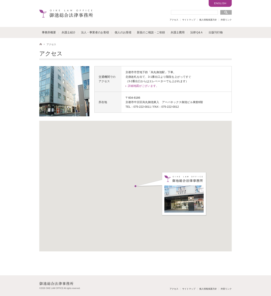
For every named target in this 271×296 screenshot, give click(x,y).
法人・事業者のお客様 (95, 32)
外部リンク (226, 19)
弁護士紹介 (69, 32)
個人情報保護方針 (208, 19)
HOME (40, 44)
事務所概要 (49, 32)
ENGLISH (220, 3)
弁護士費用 (178, 32)
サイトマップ (188, 19)
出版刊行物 (216, 32)
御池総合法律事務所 (66, 13)
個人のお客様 (123, 32)
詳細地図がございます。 (143, 85)
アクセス (174, 19)
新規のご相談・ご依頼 (151, 32)
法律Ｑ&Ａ (196, 32)
